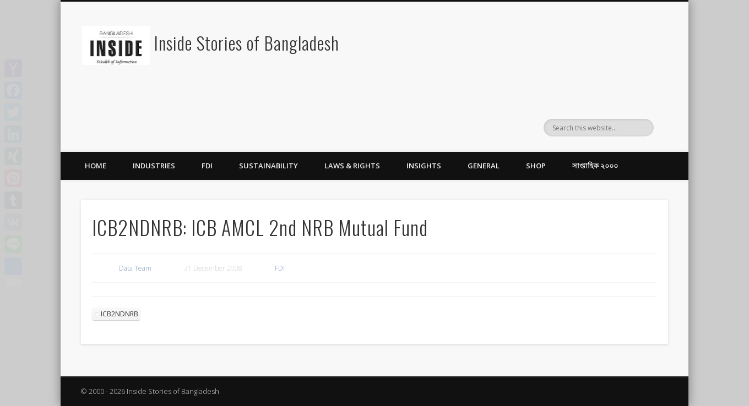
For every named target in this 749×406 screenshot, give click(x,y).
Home (95, 166)
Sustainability (268, 166)
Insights (423, 166)
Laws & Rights (352, 166)
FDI (207, 166)
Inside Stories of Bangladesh (246, 43)
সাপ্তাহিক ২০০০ (595, 166)
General (484, 166)
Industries (154, 166)
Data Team (135, 268)
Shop (536, 166)
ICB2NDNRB (119, 314)
